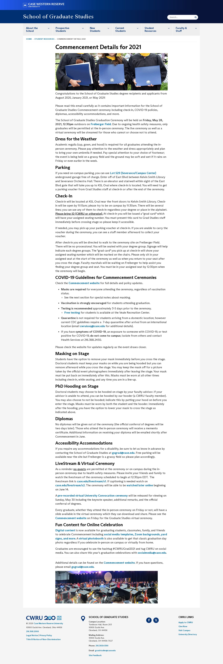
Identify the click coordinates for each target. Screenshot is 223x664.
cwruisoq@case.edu (92, 326)
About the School (39, 28)
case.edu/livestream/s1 (91, 481)
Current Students (128, 28)
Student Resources (159, 28)
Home (29, 39)
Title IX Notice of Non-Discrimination (43, 639)
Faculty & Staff (188, 28)
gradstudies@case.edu (105, 650)
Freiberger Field (101, 124)
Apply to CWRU (185, 622)
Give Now (182, 626)
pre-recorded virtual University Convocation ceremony (93, 495)
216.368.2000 (32, 631)
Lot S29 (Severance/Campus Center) (133, 173)
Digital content (65, 530)
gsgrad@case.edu (123, 452)
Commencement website (84, 283)
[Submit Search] (196, 17)
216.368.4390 (102, 645)
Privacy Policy (46, 635)
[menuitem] (38, 29)
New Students (101, 28)
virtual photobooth (91, 538)
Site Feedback (95, 655)
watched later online (140, 485)
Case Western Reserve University (48, 623)
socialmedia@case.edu (152, 552)
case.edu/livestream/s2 (70, 485)
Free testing (72, 312)
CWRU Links (186, 617)
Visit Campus (184, 630)
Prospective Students (71, 28)
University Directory (187, 634)
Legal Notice (32, 635)
